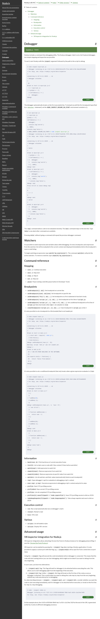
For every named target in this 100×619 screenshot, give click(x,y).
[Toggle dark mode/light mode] (95, 4)
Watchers (34, 21)
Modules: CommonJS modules (9, 107)
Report (4, 165)
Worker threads (7, 226)
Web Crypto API (7, 219)
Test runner (5, 183)
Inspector (5, 100)
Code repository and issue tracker (10, 238)
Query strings (6, 155)
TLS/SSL (5, 190)
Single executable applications (7, 169)
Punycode (5, 152)
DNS (3, 67)
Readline (5, 158)
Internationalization (8, 103)
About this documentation (10, 7)
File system (5, 83)
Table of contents (31, 8)
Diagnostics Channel (8, 64)
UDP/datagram (7, 200)
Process (4, 148)
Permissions (6, 145)
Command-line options (9, 47)
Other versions (51, 8)
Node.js (6, 3)
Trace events (6, 193)
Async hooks (6, 22)
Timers (4, 186)
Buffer (4, 26)
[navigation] (60, 28)
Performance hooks (8, 142)
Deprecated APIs (7, 60)
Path (3, 139)
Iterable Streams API (9, 132)
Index (41, 8)
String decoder (7, 180)
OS (3, 135)
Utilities (4, 206)
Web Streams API (8, 223)
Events (4, 80)
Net (3, 129)
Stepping (36, 26)
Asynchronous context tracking (9, 18)
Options (62, 8)
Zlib (3, 229)
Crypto (4, 54)
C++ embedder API (8, 37)
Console (4, 51)
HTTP (4, 90)
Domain (4, 70)
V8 (3, 209)
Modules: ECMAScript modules (9, 112)
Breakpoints (38, 29)
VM (3, 213)
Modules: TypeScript (9, 125)
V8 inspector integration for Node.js (45, 43)
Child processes (7, 41)
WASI (4, 216)
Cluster (4, 44)
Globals (4, 87)
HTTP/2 (5, 93)
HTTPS (4, 97)
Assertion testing (7, 14)
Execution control (39, 34)
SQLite (4, 173)
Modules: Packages (8, 122)
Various (36, 37)
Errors (4, 77)
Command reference (37, 23)
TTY (3, 196)
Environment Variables (9, 74)
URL (3, 203)
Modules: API (9, 118)
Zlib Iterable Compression (10, 232)
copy (88, 106)
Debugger (5, 57)
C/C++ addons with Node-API (10, 33)
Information (37, 32)
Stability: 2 (29, 56)
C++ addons (6, 29)
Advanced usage (36, 40)
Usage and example (8, 11)
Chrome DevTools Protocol (39, 550)
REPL (4, 162)
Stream (4, 177)
